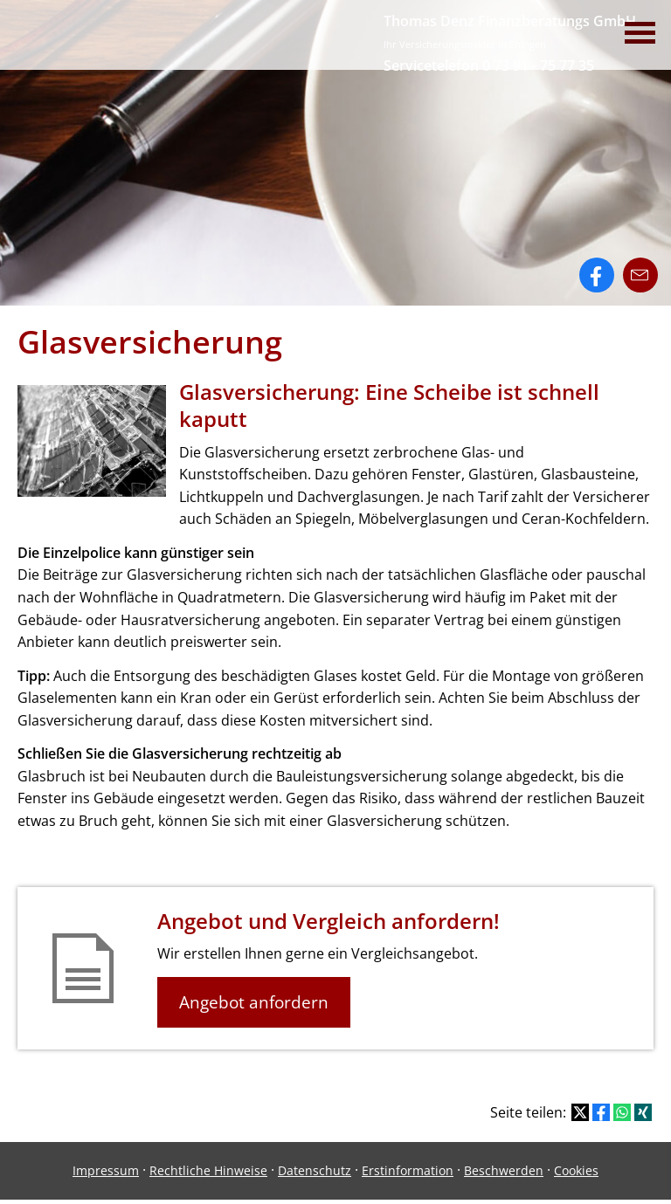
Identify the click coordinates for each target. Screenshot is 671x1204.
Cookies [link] (576, 1170)
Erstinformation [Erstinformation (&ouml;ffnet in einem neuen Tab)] (407, 1170)
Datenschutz (314, 1170)
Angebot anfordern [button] (254, 1002)
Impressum (106, 1170)
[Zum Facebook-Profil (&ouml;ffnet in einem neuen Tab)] (596, 275)
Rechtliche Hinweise (208, 1170)
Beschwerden (503, 1170)
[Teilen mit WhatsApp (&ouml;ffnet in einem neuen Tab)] (622, 1112)
